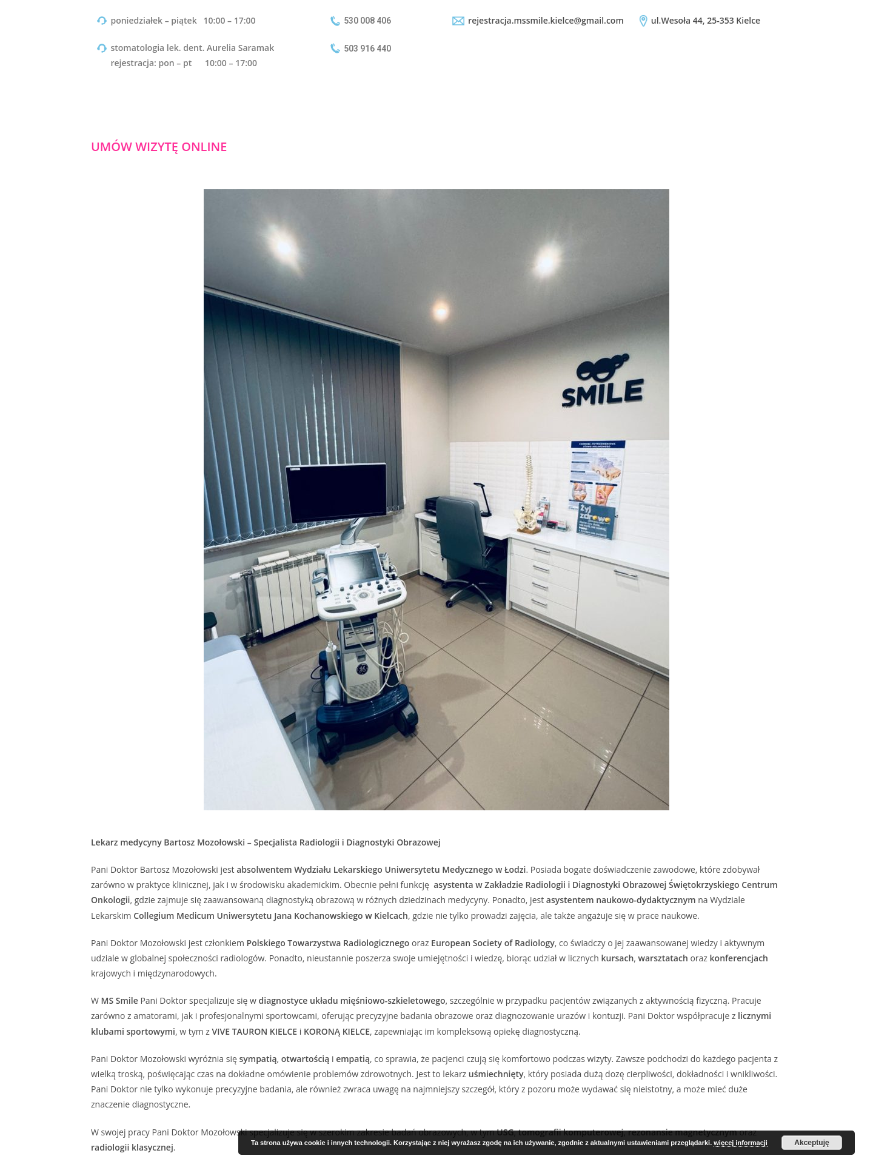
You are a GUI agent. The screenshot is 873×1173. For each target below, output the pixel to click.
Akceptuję (811, 1142)
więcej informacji (741, 1142)
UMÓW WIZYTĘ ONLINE (159, 146)
